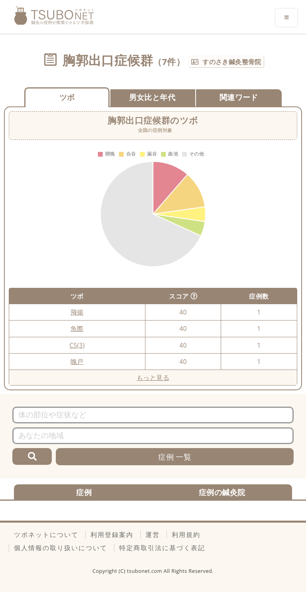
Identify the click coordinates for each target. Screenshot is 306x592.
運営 (152, 534)
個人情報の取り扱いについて (60, 547)
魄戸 (77, 361)
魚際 (77, 328)
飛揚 (77, 312)
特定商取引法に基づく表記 (162, 547)
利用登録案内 (111, 534)
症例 (84, 492)
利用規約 (186, 534)
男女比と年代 (152, 97)
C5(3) (77, 345)
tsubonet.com (145, 570)
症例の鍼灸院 (222, 492)
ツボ (67, 97)
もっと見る (153, 377)
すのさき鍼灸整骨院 (231, 61)
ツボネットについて (46, 534)
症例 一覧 (174, 456)
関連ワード (239, 97)
